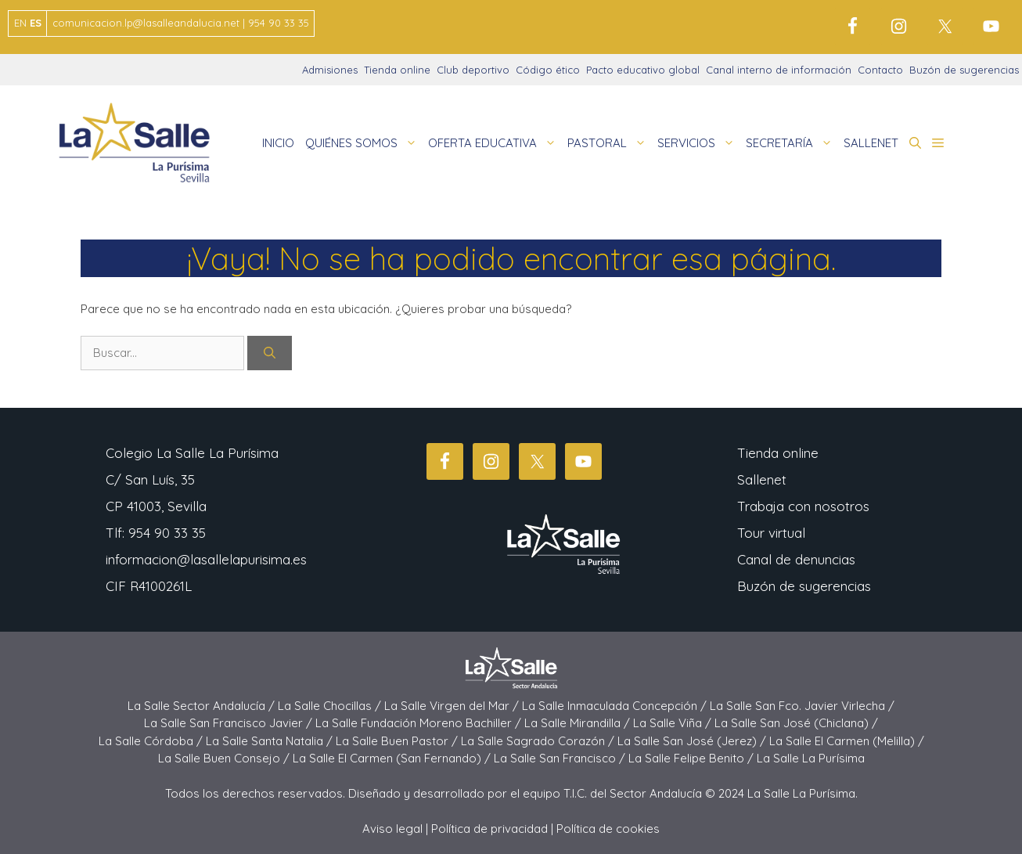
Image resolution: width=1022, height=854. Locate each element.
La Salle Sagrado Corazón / (539, 740)
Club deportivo (473, 69)
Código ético (548, 69)
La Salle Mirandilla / (578, 722)
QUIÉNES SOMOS (364, 143)
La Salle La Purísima (811, 758)
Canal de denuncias (796, 559)
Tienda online (397, 69)
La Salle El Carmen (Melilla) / (846, 740)
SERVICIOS (698, 143)
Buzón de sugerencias (964, 69)
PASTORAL (609, 143)
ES (35, 22)
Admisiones (330, 69)
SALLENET (871, 142)
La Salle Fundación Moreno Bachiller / (419, 722)
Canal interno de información (778, 69)
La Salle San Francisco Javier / (229, 722)
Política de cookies (608, 828)
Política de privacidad (489, 828)
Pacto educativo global (643, 69)
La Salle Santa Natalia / (271, 740)
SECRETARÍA (792, 143)
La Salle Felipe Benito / (692, 758)
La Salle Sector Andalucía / (203, 705)
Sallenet (761, 479)
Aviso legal (392, 828)
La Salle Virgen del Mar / (453, 705)
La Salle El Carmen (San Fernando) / (393, 758)
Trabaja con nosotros (803, 506)
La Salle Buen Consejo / (225, 758)
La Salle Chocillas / (331, 705)
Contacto (880, 69)
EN (20, 22)
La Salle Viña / (673, 722)
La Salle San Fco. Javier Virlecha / (802, 705)
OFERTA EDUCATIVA (495, 143)
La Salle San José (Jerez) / (693, 740)
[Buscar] (269, 353)
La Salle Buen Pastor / (398, 740)
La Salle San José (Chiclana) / (796, 722)
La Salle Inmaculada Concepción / (616, 705)
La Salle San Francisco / (561, 758)
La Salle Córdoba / (152, 740)
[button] (915, 143)
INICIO (278, 142)
